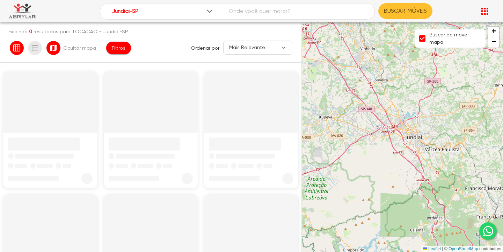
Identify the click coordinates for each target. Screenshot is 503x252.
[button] (493, 32)
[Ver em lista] (35, 48)
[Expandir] (209, 11)
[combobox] (163, 11)
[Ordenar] (258, 48)
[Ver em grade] (17, 48)
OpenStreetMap (463, 248)
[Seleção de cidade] (163, 11)
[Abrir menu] (485, 11)
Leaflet (432, 248)
